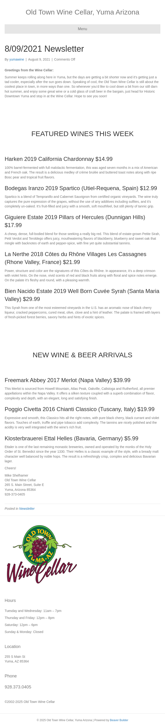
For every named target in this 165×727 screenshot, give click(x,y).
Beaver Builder (119, 720)
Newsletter (26, 508)
